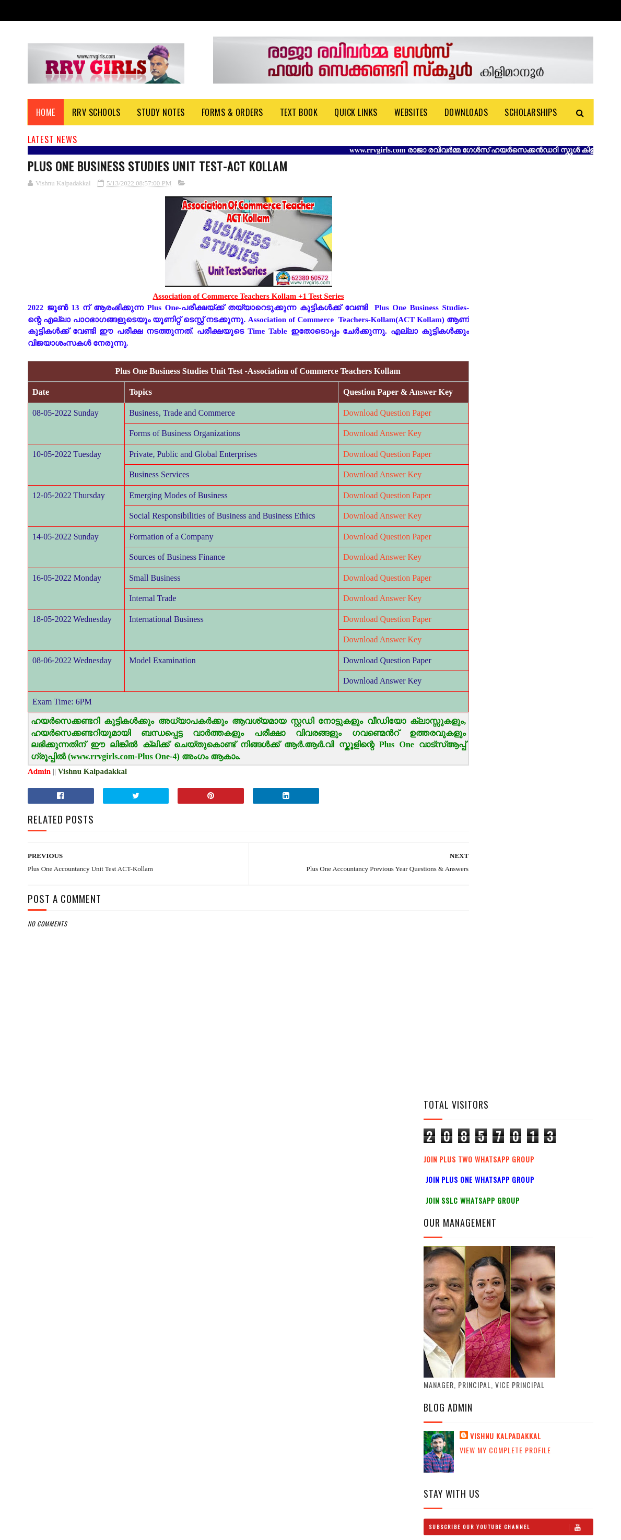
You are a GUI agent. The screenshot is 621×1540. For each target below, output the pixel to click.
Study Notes (161, 112)
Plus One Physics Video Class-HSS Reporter (528, 932)
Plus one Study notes (525, 879)
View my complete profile (505, 508)
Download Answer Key (337, 446)
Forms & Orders (232, 112)
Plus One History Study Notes (529, 837)
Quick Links (356, 112)
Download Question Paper (342, 425)
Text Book (299, 112)
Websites (411, 112)
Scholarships (531, 112)
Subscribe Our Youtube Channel (511, 586)
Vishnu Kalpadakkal (505, 495)
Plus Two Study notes (526, 784)
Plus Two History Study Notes (530, 742)
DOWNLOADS (466, 112)
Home (45, 112)
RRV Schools (96, 112)
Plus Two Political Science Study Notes (536, 695)
